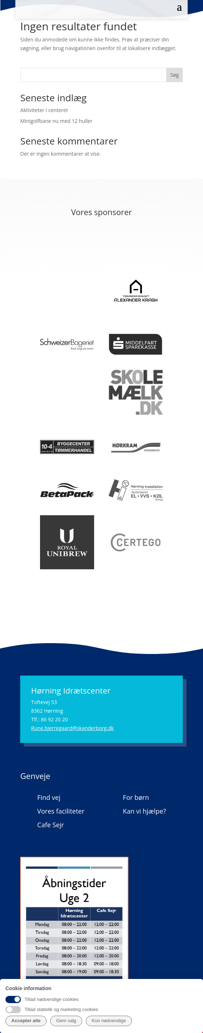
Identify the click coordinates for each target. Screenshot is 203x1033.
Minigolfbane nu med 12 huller (56, 120)
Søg (174, 74)
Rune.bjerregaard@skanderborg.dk (72, 728)
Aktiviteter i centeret (44, 110)
